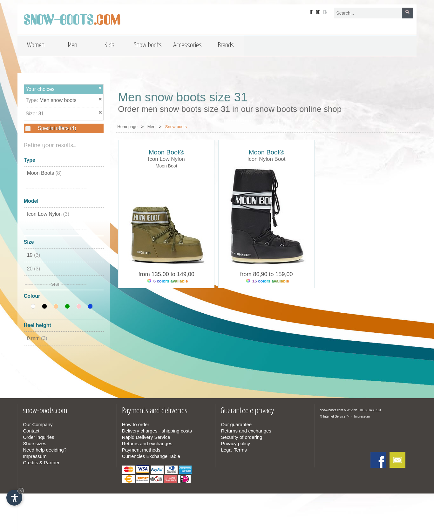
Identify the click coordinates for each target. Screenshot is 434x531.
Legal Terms (234, 450)
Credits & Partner (41, 462)
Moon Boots (44, 173)
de (318, 12)
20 (33, 268)
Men (151, 126)
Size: (32, 113)
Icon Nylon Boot (267, 159)
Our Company (37, 424)
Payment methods (141, 450)
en (325, 12)
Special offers (56, 128)
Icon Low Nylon (48, 214)
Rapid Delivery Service (146, 437)
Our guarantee (236, 424)
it (311, 12)
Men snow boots (58, 100)
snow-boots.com (331, 410)
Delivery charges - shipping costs (157, 430)
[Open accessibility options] (14, 498)
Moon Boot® (166, 152)
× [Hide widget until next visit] (20, 490)
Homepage (127, 126)
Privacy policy (235, 443)
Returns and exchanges (147, 443)
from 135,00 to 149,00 (166, 274)
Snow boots (176, 126)
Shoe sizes (34, 443)
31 (41, 113)
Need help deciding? (44, 450)
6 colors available (167, 281)
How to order (135, 424)
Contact (31, 430)
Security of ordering (241, 437)
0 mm (37, 338)
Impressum (34, 456)
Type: (33, 100)
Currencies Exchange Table (151, 456)
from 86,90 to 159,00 (266, 274)
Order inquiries (38, 437)
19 (33, 255)
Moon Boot (166, 165)
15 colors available (267, 281)
